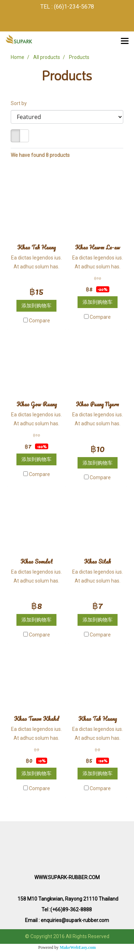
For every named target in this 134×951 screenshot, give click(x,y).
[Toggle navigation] (125, 41)
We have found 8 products (40, 155)
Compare (39, 320)
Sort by (20, 103)
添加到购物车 (36, 305)
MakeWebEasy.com (78, 947)
